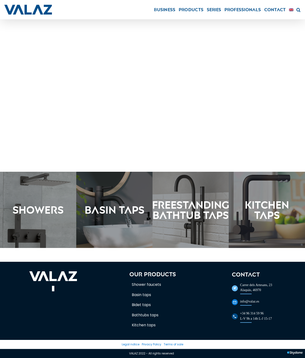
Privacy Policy (151, 344)
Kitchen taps (144, 325)
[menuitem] (291, 9)
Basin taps (141, 294)
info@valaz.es (249, 301)
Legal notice (130, 344)
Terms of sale (173, 344)
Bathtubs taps (145, 315)
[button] (298, 9)
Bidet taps (141, 305)
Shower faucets (146, 284)
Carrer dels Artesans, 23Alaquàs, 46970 (256, 287)
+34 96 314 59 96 (252, 313)
